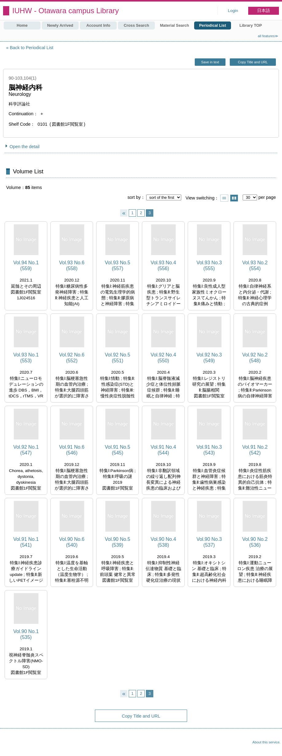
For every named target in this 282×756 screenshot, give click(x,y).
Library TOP (250, 25)
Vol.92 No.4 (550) (163, 357)
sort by (134, 197)
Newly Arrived (60, 25)
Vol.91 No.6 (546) (71, 449)
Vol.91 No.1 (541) (26, 542)
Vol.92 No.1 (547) (26, 449)
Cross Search (136, 25)
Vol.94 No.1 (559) (26, 265)
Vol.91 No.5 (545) (117, 449)
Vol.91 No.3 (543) (209, 449)
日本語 (263, 10)
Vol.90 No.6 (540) (71, 542)
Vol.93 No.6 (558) (71, 265)
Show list (224, 198)
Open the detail (25, 146)
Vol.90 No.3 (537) (209, 542)
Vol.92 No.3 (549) (209, 357)
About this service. (266, 742)
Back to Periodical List (31, 47)
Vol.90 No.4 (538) (163, 542)
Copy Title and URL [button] (253, 62)
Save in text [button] (210, 62)
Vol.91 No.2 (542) (255, 449)
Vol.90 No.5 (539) (117, 542)
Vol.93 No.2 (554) (255, 265)
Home (22, 25)
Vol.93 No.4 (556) (163, 265)
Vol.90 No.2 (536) (255, 542)
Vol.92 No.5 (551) (117, 357)
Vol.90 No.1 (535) (26, 634)
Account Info (98, 25)
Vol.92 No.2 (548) (255, 357)
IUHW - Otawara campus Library (65, 10)
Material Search (174, 25)
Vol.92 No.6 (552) (71, 357)
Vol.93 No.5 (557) (117, 265)
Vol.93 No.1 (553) (26, 357)
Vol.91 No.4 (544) (163, 449)
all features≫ (268, 36)
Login (233, 10)
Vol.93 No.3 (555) (209, 265)
